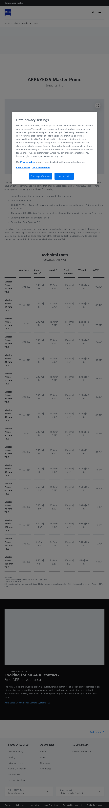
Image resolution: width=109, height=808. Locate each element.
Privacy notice (27, 161)
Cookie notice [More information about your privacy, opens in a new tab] (23, 167)
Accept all (64, 176)
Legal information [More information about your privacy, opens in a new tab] (41, 167)
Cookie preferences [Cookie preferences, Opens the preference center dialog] (41, 176)
